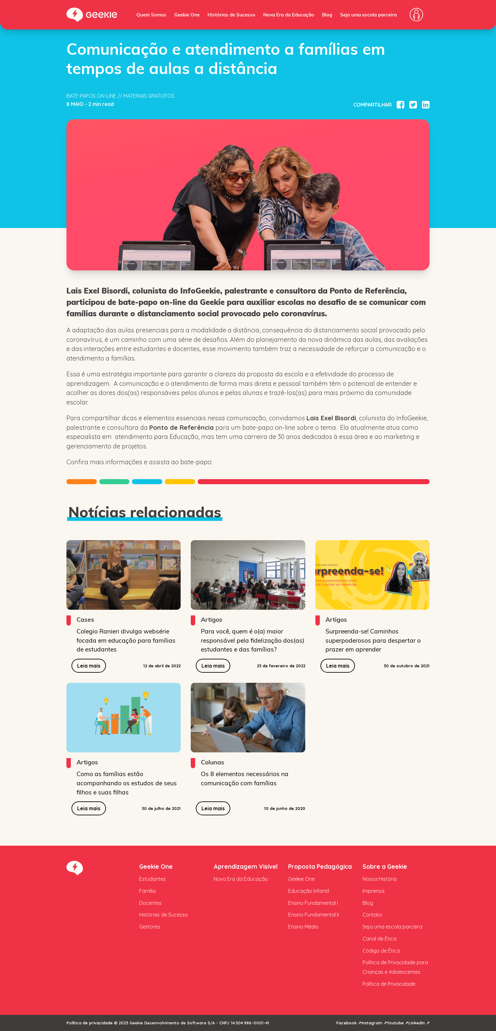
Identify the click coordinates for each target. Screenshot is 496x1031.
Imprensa (373, 891)
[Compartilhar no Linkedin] (426, 104)
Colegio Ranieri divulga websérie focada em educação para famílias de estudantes (126, 640)
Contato (372, 914)
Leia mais (88, 666)
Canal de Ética (379, 938)
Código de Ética (381, 951)
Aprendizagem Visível (246, 866)
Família (147, 891)
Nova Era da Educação (288, 14)
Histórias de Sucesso (231, 14)
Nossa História (380, 879)
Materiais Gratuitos (148, 96)
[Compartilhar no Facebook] (400, 104)
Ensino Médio (303, 926)
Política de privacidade (89, 1022)
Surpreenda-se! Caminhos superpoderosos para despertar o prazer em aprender (373, 640)
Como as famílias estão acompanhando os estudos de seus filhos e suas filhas (127, 782)
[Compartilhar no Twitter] (413, 104)
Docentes (150, 903)
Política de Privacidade (389, 984)
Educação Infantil (308, 891)
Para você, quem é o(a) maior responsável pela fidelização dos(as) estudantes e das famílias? (252, 640)
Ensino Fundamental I (313, 903)
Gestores (149, 926)
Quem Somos (151, 14)
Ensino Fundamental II (313, 914)
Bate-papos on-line (91, 96)
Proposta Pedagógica (320, 866)
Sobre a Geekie (385, 866)
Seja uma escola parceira (368, 14)
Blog (327, 14)
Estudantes (152, 879)
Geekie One (187, 14)
